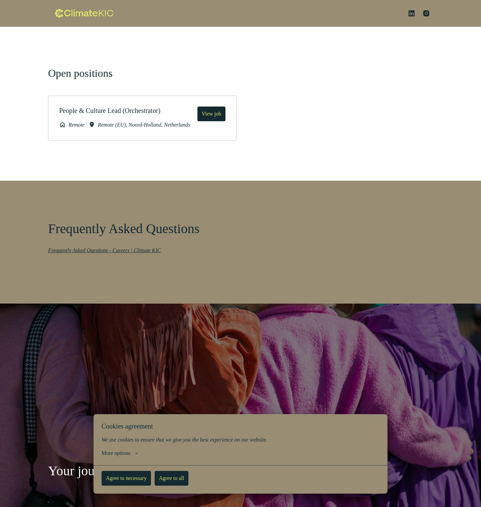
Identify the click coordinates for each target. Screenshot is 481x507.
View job (207, 113)
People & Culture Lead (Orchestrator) (116, 110)
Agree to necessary (136, 478)
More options (125, 453)
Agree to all (198, 478)
